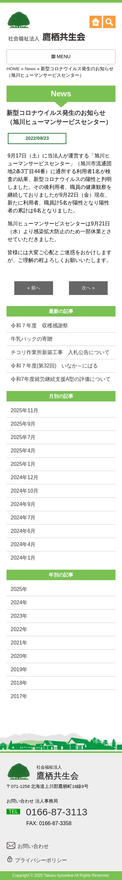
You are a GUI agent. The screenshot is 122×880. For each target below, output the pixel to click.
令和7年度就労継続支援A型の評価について (61, 379)
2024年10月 (24, 491)
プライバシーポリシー (37, 859)
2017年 (19, 696)
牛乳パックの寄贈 (31, 339)
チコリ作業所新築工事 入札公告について (60, 352)
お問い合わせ (28, 846)
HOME (13, 68)
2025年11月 (24, 410)
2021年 (19, 642)
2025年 (19, 589)
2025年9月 (23, 424)
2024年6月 (23, 531)
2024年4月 (23, 544)
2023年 (19, 616)
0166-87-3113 (56, 811)
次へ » (88, 287)
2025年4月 (23, 450)
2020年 (19, 656)
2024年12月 (24, 477)
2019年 (19, 669)
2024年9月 (23, 504)
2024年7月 (23, 517)
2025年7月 (23, 437)
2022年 (19, 629)
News (30, 68)
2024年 (19, 602)
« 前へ (33, 287)
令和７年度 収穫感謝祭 (39, 325)
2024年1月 (23, 558)
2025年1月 (23, 464)
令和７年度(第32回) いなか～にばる (54, 365)
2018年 (19, 683)
